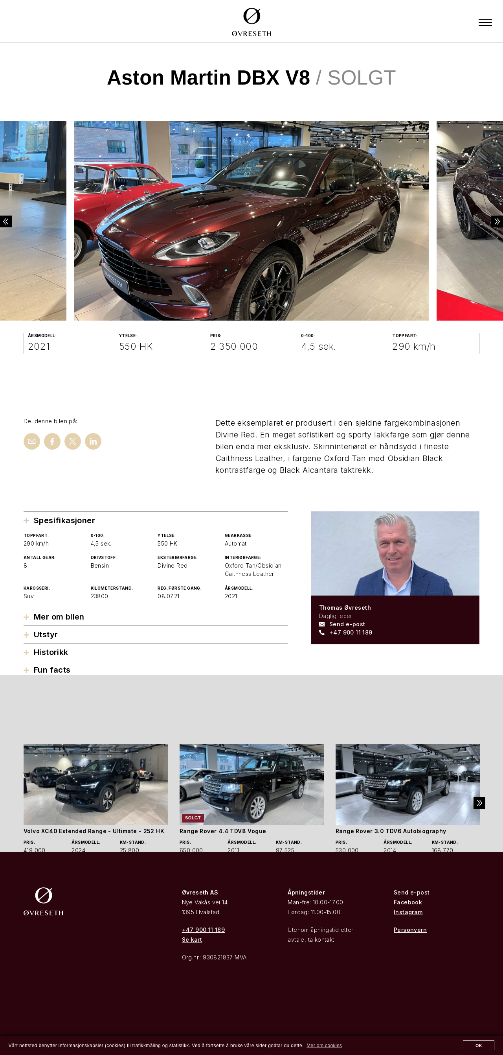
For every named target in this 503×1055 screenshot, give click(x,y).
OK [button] (478, 1045)
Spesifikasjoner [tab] (64, 521)
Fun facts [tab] (52, 670)
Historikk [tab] (51, 653)
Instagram (408, 912)
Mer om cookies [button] (324, 1045)
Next (491, 222)
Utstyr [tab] (46, 635)
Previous (12, 222)
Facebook (408, 902)
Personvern (410, 930)
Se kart (192, 940)
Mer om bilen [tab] (59, 617)
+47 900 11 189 (351, 632)
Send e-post (347, 624)
